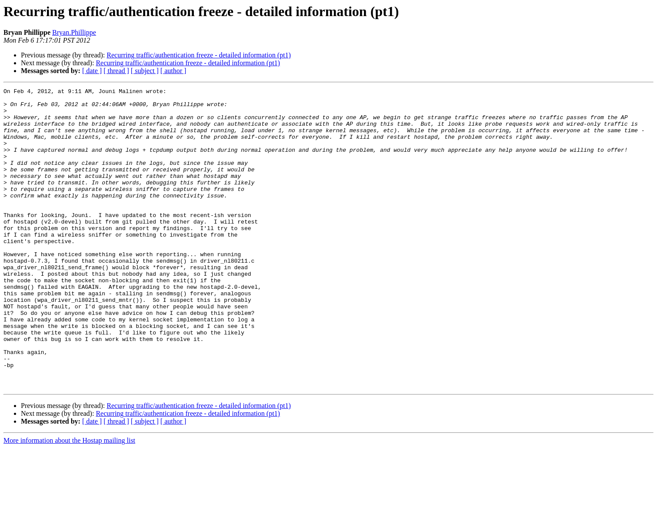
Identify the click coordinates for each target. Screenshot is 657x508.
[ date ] (92, 70)
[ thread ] (116, 70)
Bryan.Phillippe (74, 32)
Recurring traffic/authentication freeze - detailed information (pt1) (199, 55)
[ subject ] (145, 70)
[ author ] (173, 70)
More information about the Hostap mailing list (69, 500)
